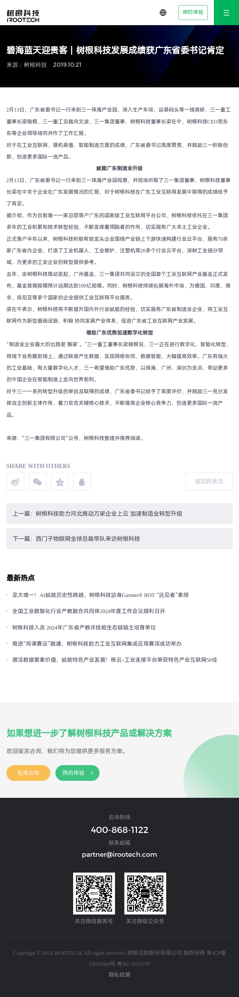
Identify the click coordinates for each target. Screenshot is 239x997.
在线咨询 (28, 777)
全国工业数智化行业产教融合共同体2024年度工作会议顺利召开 (89, 611)
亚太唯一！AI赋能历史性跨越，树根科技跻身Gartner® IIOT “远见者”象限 (100, 595)
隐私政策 (119, 975)
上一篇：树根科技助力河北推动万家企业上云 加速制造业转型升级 (97, 513)
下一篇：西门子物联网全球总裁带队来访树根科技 (76, 538)
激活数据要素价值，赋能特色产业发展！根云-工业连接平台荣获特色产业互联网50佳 (114, 660)
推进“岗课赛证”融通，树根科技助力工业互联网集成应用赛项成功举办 (97, 643)
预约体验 (193, 12)
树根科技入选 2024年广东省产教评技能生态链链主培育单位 (84, 627)
